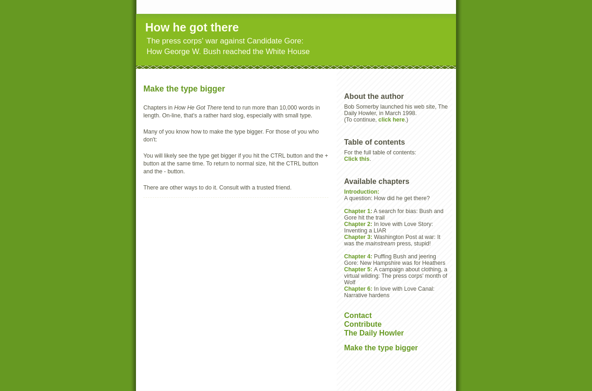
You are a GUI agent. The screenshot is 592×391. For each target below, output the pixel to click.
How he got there (192, 27)
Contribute (363, 324)
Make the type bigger (381, 347)
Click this (357, 159)
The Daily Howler (374, 333)
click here (391, 119)
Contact (358, 315)
